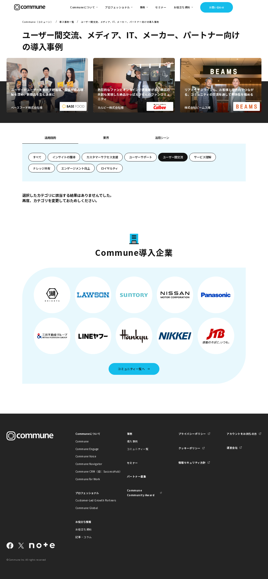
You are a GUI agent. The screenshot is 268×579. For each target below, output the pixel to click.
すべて (37, 157)
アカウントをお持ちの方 (242, 434)
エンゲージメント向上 (75, 168)
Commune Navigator (88, 464)
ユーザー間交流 (173, 157)
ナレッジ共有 (41, 168)
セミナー (160, 7)
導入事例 (132, 441)
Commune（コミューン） (37, 21)
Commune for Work (87, 479)
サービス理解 (202, 157)
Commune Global (86, 508)
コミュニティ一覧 (138, 449)
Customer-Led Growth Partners (92, 500)
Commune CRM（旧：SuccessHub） (92, 471)
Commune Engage (87, 449)
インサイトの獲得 (63, 157)
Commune (82, 441)
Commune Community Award (140, 492)
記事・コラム (83, 537)
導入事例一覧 (66, 21)
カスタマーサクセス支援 (102, 157)
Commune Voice (85, 456)
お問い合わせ (216, 7)
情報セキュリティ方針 (192, 462)
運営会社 (232, 448)
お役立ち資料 (83, 529)
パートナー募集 (136, 476)
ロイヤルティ (109, 168)
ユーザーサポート (140, 157)
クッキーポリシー (189, 448)
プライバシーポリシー (192, 434)
